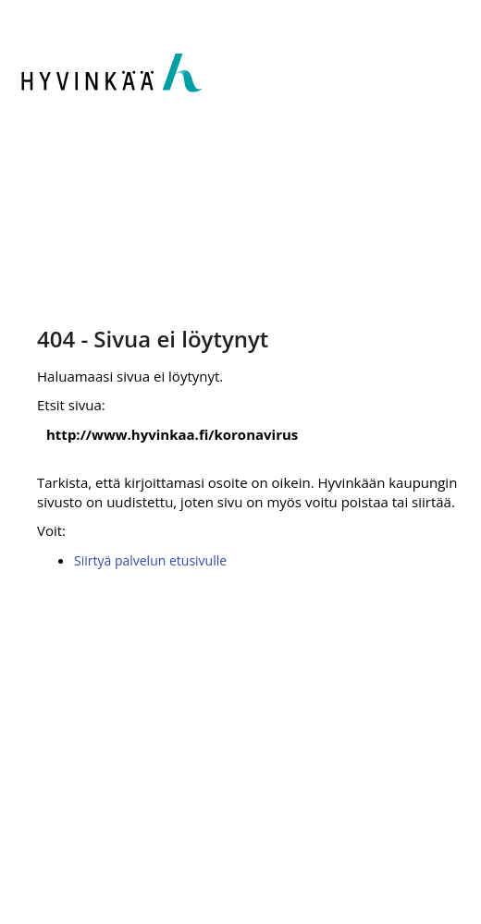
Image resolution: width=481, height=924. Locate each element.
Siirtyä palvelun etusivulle (150, 560)
